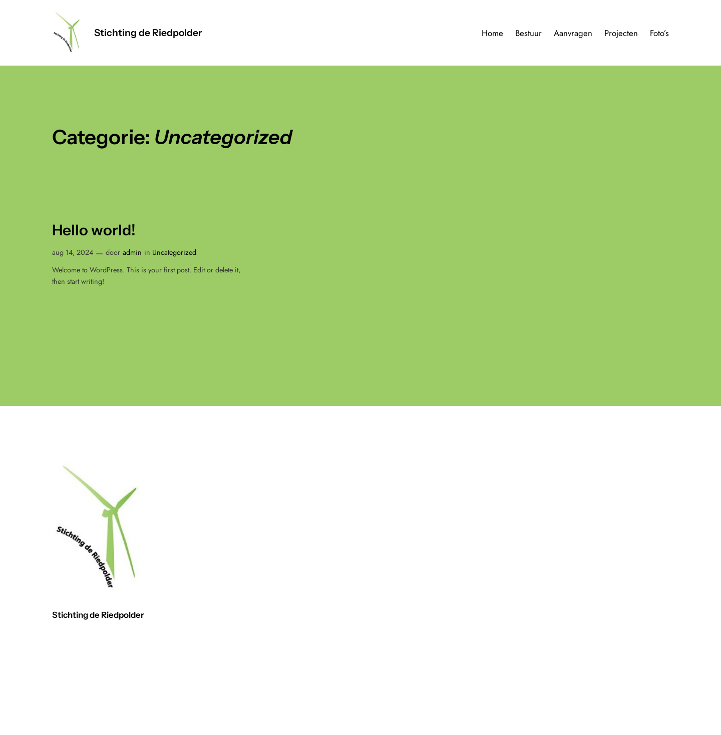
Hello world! (94, 230)
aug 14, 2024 (72, 252)
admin (132, 252)
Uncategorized (174, 252)
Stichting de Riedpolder (148, 33)
